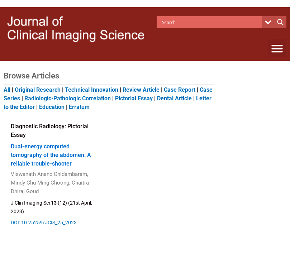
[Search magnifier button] (280, 22)
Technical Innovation (91, 89)
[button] (277, 48)
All (7, 89)
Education (52, 107)
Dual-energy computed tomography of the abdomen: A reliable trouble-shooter (51, 155)
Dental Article (174, 98)
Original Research (38, 89)
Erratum (79, 107)
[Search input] (211, 22)
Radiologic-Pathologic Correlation (67, 98)
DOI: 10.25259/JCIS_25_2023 (44, 222)
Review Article (141, 89)
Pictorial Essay (134, 98)
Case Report (179, 89)
